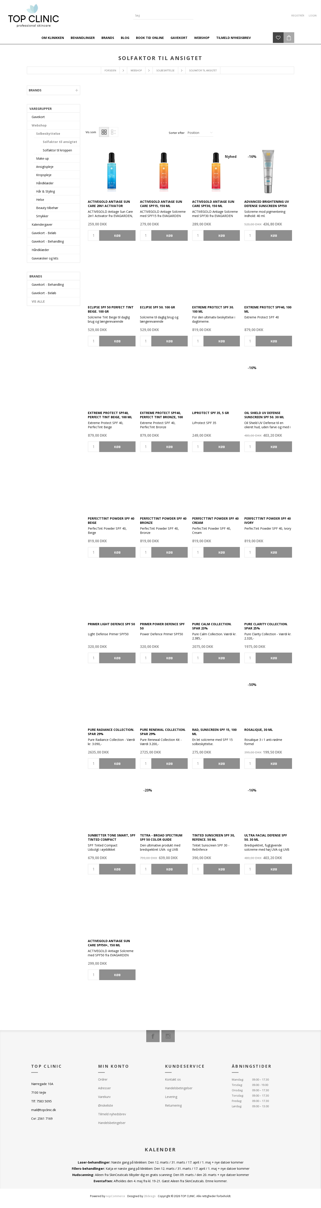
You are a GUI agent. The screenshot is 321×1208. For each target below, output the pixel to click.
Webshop (39, 125)
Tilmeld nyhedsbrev (112, 1114)
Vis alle (38, 301)
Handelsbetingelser (112, 1123)
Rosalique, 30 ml (258, 730)
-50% (252, 684)
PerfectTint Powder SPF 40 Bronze (163, 520)
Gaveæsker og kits (45, 258)
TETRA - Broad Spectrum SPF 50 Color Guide (161, 837)
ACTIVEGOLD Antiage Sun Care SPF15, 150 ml (161, 203)
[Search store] (160, 15)
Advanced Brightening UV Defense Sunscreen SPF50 (266, 203)
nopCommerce (115, 1196)
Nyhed (231, 156)
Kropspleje (43, 175)
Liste (113, 132)
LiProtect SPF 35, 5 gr (210, 413)
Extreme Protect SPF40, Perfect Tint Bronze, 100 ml (161, 417)
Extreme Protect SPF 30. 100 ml (213, 309)
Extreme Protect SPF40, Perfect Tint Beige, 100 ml (110, 415)
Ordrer (102, 1079)
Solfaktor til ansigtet (60, 142)
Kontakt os (173, 1079)
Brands (35, 90)
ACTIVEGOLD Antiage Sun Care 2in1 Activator (109, 203)
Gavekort (38, 117)
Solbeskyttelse (48, 133)
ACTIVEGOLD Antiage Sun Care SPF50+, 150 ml (109, 943)
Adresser (104, 1088)
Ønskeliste (105, 1105)
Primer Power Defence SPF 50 (162, 626)
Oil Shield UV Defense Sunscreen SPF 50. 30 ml (264, 415)
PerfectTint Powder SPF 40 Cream (215, 520)
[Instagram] (168, 1036)
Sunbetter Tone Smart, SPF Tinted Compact (111, 837)
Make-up (42, 158)
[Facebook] (153, 1036)
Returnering (173, 1105)
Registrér (297, 15)
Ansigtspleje (45, 167)
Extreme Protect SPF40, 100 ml (267, 309)
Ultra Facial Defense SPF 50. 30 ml (265, 837)
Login (313, 15)
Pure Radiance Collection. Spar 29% (111, 732)
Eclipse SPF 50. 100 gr (157, 307)
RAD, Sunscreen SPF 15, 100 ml (214, 732)
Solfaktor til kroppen (57, 150)
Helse (40, 199)
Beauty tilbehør (47, 208)
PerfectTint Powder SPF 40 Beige (111, 520)
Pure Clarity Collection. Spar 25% (266, 626)
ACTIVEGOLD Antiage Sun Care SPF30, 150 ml (213, 203)
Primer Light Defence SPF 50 (111, 624)
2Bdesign (150, 1196)
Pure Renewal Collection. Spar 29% (163, 732)
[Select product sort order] (200, 133)
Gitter (104, 132)
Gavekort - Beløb (44, 233)
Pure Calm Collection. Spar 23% (212, 626)
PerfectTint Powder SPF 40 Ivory (267, 520)
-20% (147, 790)
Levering (171, 1097)
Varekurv (104, 1097)
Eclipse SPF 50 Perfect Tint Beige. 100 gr (111, 309)
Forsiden (110, 70)
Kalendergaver (42, 224)
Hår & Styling (45, 191)
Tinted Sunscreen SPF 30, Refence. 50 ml (213, 837)
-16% (252, 156)
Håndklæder (45, 183)
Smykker (42, 216)
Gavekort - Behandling (48, 241)
